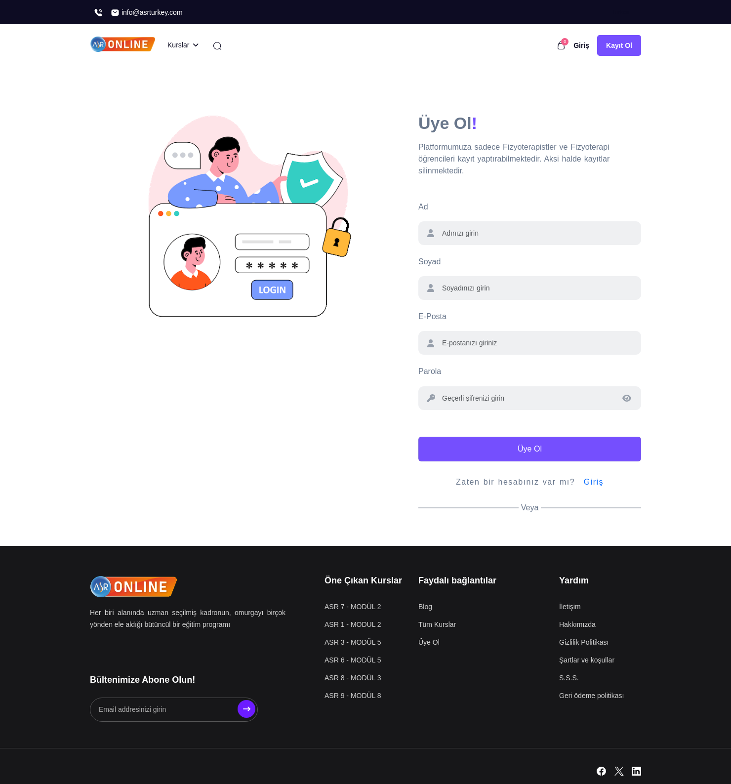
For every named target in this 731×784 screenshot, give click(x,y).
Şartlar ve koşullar (586, 660)
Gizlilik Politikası (584, 642)
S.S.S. (569, 678)
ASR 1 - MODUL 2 (353, 624)
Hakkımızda (577, 624)
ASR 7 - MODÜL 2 (353, 607)
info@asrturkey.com (147, 12)
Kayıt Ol (619, 45)
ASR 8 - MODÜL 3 (353, 678)
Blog (425, 607)
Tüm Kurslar (437, 624)
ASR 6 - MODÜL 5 (353, 660)
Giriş (581, 45)
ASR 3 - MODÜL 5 (353, 642)
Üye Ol (530, 449)
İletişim (570, 607)
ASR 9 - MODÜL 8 (353, 696)
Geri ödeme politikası (591, 696)
